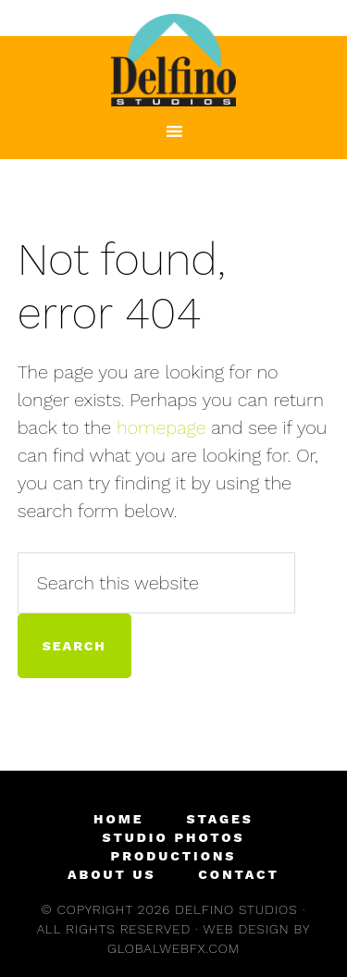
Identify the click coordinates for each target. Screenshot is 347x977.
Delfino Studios (174, 60)
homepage (161, 427)
